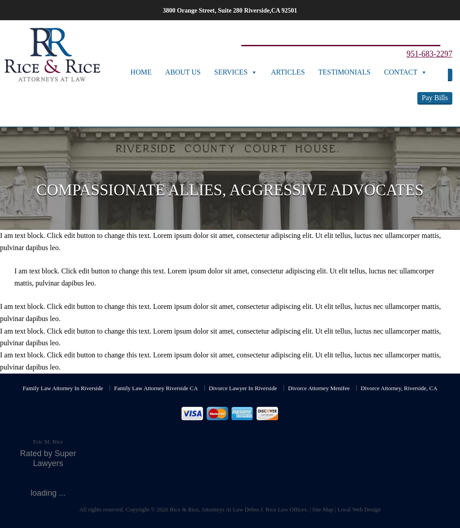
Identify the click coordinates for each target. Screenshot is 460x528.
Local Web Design (358, 509)
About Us (182, 72)
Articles (288, 72)
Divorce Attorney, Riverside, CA (399, 388)
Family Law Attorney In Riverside (62, 388)
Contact (400, 72)
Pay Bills (435, 97)
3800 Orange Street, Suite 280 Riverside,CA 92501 (230, 10)
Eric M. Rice (48, 441)
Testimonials (344, 72)
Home (140, 72)
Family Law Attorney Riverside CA (156, 388)
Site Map (322, 509)
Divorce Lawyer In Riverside (243, 388)
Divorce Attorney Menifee (318, 388)
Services (231, 72)
